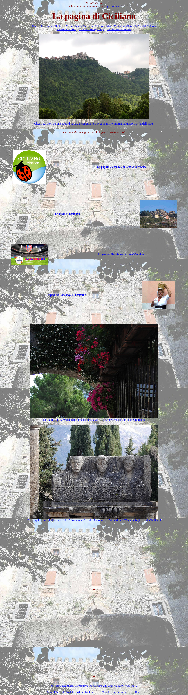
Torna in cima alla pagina (114, 692)
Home (35, 26)
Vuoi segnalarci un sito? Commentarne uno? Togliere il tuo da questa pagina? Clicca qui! (94, 685)
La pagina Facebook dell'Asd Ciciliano (121, 254)
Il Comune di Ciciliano (66, 213)
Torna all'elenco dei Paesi (119, 29)
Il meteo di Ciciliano (66, 29)
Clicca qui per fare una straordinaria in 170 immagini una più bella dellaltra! (94, 123)
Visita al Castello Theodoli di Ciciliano (85, 26)
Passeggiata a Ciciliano (52, 26)
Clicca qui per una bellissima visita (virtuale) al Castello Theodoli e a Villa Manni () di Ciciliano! (94, 520)
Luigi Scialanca (111, 6)
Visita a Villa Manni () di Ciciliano (131, 26)
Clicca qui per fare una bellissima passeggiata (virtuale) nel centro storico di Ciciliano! (94, 419)
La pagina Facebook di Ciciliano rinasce (122, 166)
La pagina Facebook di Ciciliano (66, 295)
